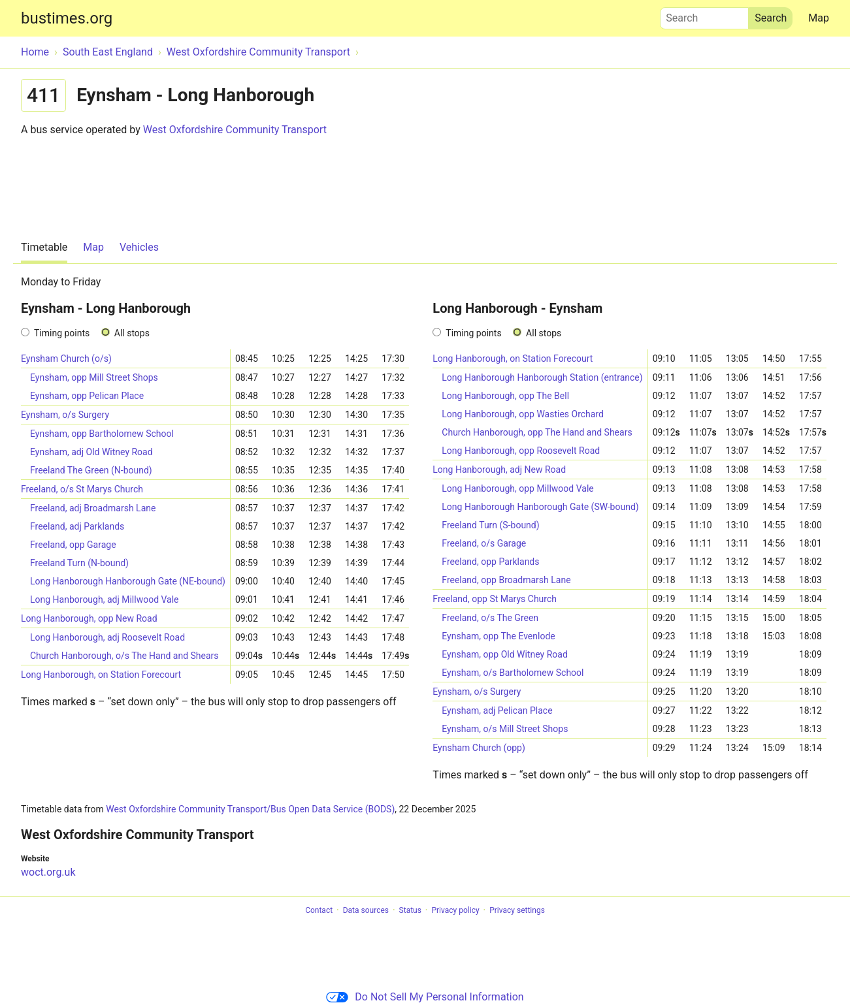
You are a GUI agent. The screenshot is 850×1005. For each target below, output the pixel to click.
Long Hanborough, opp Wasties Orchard (523, 414)
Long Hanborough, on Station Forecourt (101, 674)
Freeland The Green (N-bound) (91, 470)
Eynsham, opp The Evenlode (498, 636)
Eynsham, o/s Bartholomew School (512, 672)
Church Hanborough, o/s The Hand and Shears (124, 655)
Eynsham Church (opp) (479, 747)
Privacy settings (517, 910)
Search (704, 15)
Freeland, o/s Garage (484, 543)
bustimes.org (66, 18)
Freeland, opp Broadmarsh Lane (506, 580)
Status (410, 910)
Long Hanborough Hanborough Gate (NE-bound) (127, 581)
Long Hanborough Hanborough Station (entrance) (542, 377)
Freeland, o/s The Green (490, 618)
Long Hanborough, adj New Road (499, 469)
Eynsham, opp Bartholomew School (102, 433)
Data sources (366, 910)
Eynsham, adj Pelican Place (497, 710)
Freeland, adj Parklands (77, 526)
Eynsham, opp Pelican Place (87, 396)
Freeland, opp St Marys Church (495, 599)
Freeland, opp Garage (73, 544)
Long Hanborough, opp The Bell (505, 396)
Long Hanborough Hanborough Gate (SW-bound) (540, 507)
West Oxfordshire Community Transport (235, 129)
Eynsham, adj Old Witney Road (91, 452)
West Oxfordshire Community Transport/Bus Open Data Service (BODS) (250, 809)
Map (818, 18)
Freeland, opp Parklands (490, 561)
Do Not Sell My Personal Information (424, 997)
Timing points (62, 333)
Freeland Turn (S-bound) (490, 525)
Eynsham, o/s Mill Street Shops (505, 729)
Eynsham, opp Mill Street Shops (94, 377)
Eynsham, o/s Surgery (65, 414)
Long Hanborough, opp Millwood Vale (517, 488)
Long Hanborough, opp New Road (89, 618)
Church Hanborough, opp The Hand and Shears (537, 432)
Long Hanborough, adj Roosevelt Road (107, 637)
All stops (132, 333)
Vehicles (139, 247)
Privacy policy (455, 910)
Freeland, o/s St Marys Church (82, 489)
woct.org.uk (48, 872)
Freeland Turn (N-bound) (79, 563)
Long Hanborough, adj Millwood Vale (104, 599)
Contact (319, 910)
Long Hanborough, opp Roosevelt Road (521, 450)
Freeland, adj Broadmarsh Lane (92, 508)
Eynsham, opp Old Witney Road (504, 654)
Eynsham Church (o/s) (66, 358)
